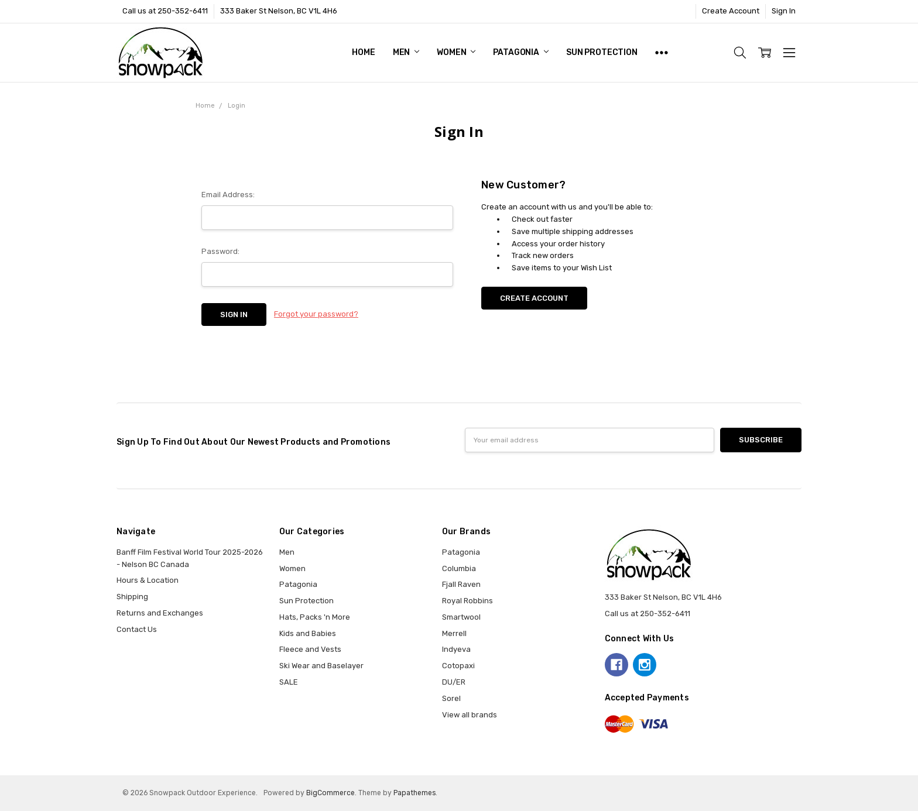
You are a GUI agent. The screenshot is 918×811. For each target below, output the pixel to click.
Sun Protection (602, 52)
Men (406, 52)
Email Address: (228, 194)
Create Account (730, 10)
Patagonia (521, 52)
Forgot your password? (316, 314)
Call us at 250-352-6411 (165, 10)
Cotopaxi (458, 665)
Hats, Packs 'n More (314, 617)
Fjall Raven (461, 584)
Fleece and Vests (310, 649)
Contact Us (137, 629)
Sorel (451, 698)
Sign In (784, 10)
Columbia (459, 568)
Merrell (454, 633)
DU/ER (453, 682)
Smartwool (461, 617)
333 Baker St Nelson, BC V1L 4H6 (278, 10)
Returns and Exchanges (160, 613)
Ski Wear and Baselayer (321, 665)
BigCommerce (330, 793)
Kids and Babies (307, 633)
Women (456, 52)
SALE (288, 682)
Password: (220, 251)
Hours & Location (148, 580)
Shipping (132, 596)
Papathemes (414, 793)
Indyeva (456, 649)
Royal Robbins (467, 600)
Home (363, 52)
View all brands (469, 714)
